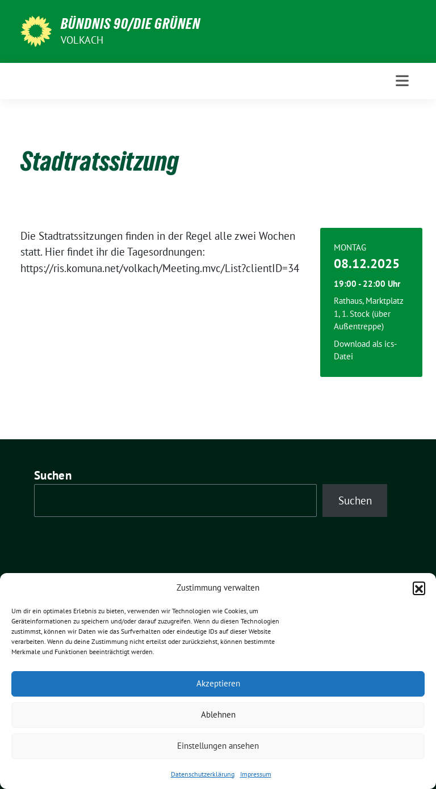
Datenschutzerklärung (202, 774)
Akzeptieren (218, 683)
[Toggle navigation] (402, 81)
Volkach (82, 39)
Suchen (53, 475)
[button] (419, 587)
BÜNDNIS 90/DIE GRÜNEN (130, 23)
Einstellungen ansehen (218, 745)
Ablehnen (218, 714)
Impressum (255, 774)
